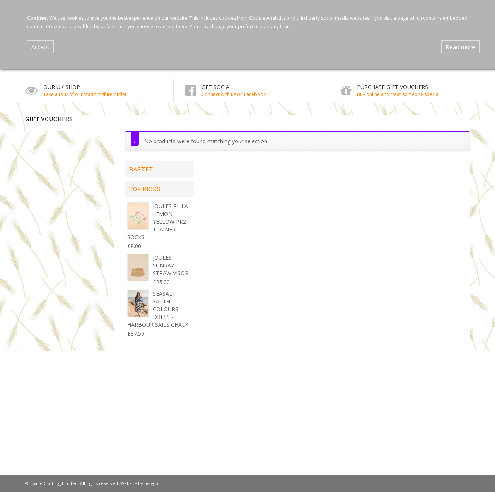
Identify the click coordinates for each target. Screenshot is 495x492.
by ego (151, 483)
